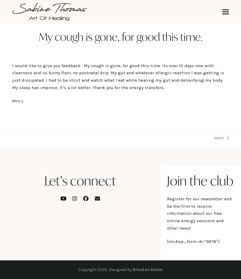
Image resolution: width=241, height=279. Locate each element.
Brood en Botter (148, 269)
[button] (225, 11)
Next (221, 138)
